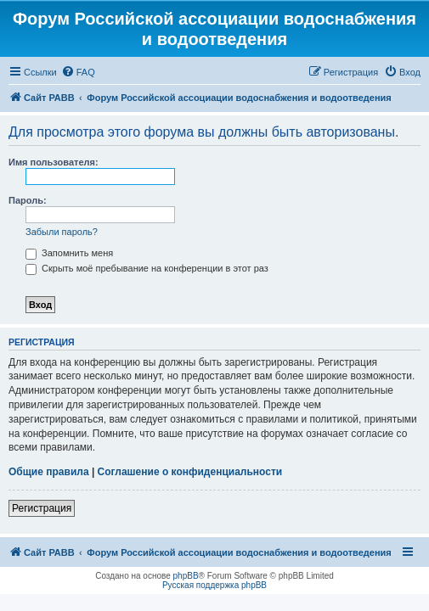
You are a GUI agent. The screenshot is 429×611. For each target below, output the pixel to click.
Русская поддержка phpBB (214, 585)
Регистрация (41, 508)
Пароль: (27, 200)
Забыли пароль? (61, 232)
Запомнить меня (69, 253)
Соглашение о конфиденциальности (190, 472)
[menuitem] (78, 72)
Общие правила (48, 472)
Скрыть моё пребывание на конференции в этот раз (146, 268)
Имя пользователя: (53, 162)
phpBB (186, 575)
